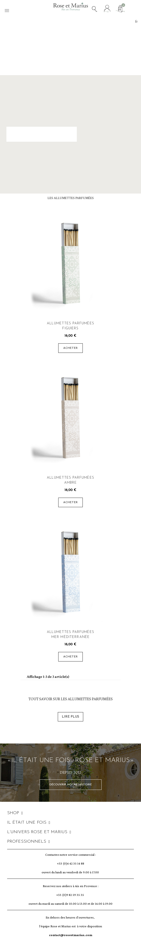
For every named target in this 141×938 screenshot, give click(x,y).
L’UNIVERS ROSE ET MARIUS (39, 832)
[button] (71, 784)
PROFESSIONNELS (28, 841)
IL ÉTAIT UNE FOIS (28, 822)
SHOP (15, 813)
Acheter (70, 348)
